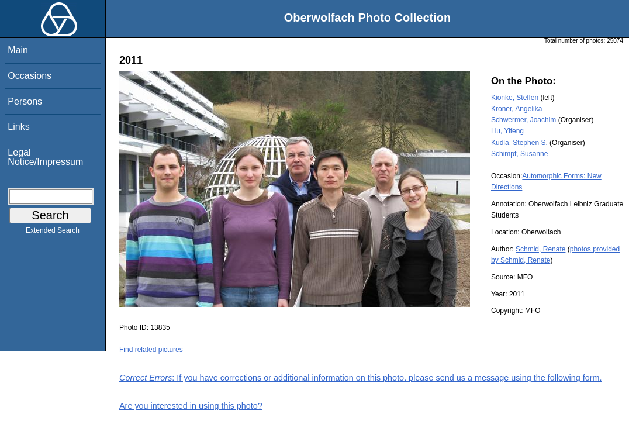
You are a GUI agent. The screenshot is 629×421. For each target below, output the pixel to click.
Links (18, 127)
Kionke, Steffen (514, 98)
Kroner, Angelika (516, 109)
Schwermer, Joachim (523, 120)
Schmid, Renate (540, 249)
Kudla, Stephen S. (519, 143)
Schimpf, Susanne (519, 154)
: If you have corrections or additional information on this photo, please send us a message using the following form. (360, 377)
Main (18, 50)
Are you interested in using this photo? (190, 405)
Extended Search (53, 232)
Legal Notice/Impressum (45, 157)
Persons (25, 101)
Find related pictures (151, 350)
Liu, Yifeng (507, 131)
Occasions (29, 76)
